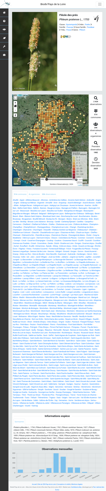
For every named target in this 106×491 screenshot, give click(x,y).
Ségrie (51, 387)
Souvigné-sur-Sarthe (46, 392)
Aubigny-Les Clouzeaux (59, 205)
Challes (52, 224)
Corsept (17, 240)
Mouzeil (89, 314)
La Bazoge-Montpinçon (42, 259)
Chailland (26, 224)
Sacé (45, 335)
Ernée (75, 246)
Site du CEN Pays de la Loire (47, 484)
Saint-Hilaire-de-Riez (43, 360)
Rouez (97, 333)
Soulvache (33, 392)
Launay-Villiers (28, 278)
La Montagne (94, 270)
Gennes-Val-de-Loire (38, 251)
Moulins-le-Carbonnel (75, 314)
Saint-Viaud (69, 381)
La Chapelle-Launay (71, 265)
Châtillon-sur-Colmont (21, 232)
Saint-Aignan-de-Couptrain (65, 335)
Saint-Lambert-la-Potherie (54, 362)
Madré (21, 297)
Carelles (80, 222)
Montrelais (44, 308)
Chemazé (16, 235)
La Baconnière (26, 259)
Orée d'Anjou (52, 322)
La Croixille (41, 268)
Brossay (50, 222)
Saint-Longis (54, 365)
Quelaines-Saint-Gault (21, 330)
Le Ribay (60, 284)
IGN (86, 185)
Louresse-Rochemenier (30, 295)
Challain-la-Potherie (39, 224)
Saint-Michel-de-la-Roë (27, 370)
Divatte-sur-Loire (66, 243)
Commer (81, 238)
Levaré (67, 289)
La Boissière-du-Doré (30, 262)
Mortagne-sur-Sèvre (22, 314)
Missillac (82, 303)
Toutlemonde (18, 397)
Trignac (52, 397)
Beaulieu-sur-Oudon (55, 211)
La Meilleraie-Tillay (70, 270)
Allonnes (44, 200)
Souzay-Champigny (63, 392)
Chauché (35, 232)
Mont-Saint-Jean (48, 311)
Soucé (55, 389)
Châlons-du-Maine (80, 224)
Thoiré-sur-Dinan (33, 395)
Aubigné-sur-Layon (40, 205)
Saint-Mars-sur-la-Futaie (56, 368)
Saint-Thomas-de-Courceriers (28, 381)
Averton (88, 205)
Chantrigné (17, 230)
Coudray (50, 240)
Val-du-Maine (27, 400)
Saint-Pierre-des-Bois (37, 376)
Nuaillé (96, 319)
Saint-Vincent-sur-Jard (38, 384)
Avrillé (94, 205)
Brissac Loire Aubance (37, 222)
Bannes (43, 208)
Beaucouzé (24, 211)
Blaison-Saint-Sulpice (33, 216)
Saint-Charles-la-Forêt (28, 343)
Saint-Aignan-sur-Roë (85, 335)
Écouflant (24, 246)
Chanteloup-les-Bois (85, 227)
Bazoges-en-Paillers (69, 208)
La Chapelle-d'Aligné (37, 265)
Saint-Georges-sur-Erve (53, 354)
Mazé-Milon (18, 303)
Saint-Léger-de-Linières (86, 362)
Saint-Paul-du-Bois (48, 373)
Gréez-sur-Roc (25, 254)
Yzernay (35, 406)
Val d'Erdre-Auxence (89, 397)
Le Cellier (22, 281)
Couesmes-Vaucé (70, 240)
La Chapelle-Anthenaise (85, 262)
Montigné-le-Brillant (75, 305)
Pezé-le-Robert (43, 324)
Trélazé (33, 397)
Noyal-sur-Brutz (71, 319)
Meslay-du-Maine (55, 303)
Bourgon (61, 219)
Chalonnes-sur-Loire (64, 224)
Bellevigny (89, 213)
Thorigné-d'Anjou (62, 395)
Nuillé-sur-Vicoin (19, 322)
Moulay (53, 314)
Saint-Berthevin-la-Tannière (54, 341)
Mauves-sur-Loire (85, 300)
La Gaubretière (94, 268)
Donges (78, 243)
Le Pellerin (51, 284)
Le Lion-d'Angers (89, 281)
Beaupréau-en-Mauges (73, 211)
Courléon (96, 240)
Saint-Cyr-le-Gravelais (47, 346)
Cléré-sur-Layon (29, 238)
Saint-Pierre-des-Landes (56, 376)
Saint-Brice (70, 341)
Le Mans (21, 284)
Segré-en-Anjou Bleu (39, 387)
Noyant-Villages (85, 319)
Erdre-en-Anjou (65, 246)
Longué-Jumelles (73, 292)
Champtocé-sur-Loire (60, 227)
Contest (98, 238)
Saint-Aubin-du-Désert (60, 338)
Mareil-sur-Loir (84, 297)
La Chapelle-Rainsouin (89, 265)
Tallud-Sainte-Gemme (81, 392)
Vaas (58, 397)
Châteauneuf (82, 230)
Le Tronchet (59, 289)
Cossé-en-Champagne (36, 240)
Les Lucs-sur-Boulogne (66, 287)
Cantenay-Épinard (68, 222)
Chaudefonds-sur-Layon (49, 232)
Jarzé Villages (41, 257)
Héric (95, 254)
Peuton (33, 324)
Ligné (84, 289)
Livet (22, 292)
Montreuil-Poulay (85, 308)
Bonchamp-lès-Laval (69, 216)
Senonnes (59, 387)
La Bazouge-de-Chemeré (63, 259)
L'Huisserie (76, 289)
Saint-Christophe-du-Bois (48, 343)
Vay (56, 400)
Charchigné (37, 230)
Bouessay (17, 219)
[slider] (46, 179)
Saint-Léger (70, 362)
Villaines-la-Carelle (27, 403)
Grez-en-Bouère (38, 254)
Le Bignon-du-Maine (67, 278)
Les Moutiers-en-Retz (84, 287)
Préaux (26, 327)
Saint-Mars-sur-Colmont (36, 368)
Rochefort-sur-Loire (40, 333)
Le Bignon (54, 278)
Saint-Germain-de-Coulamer (32, 357)
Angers (98, 200)
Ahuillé (15, 200)
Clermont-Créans (43, 238)
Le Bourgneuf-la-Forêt (85, 278)
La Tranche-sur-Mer (91, 276)
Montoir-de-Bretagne (30, 308)
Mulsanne (23, 316)
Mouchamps (43, 314)
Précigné (33, 327)
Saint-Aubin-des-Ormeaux (40, 338)
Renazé (66, 330)
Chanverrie (27, 230)
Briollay (23, 222)
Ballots (36, 208)
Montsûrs (71, 311)
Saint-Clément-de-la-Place (69, 343)
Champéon (93, 224)
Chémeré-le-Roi (28, 235)
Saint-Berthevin (36, 341)
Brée (91, 219)
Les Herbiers (50, 287)
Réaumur (48, 330)
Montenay (52, 305)
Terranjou (16, 395)
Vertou (93, 400)
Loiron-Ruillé (60, 292)
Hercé (89, 254)
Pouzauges (17, 327)
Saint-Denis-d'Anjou (65, 346)
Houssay (16, 257)
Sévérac (76, 387)
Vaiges (65, 397)
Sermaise (68, 387)
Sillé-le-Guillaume (30, 389)
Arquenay (62, 203)
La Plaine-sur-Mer (47, 273)
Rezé (91, 330)
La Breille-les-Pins (47, 262)
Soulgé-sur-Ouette (20, 392)
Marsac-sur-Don (26, 300)
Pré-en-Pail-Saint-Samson (60, 327)
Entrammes (40, 246)
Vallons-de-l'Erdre (46, 400)
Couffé (81, 240)
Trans (27, 397)
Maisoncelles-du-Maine (35, 297)
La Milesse (83, 270)
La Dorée (59, 268)
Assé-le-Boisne (89, 203)
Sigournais (17, 389)
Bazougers (83, 208)
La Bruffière (60, 262)
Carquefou (89, 222)
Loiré (28, 292)
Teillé (93, 392)
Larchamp (73, 273)
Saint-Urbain (46, 381)
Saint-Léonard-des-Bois (38, 365)
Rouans (77, 333)
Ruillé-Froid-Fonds (20, 335)
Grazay (15, 254)
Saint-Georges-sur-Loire (73, 354)
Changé (73, 227)
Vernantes (63, 400)
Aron (55, 203)
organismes (34, 194)
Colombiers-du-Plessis (68, 238)
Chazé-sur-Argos (82, 232)
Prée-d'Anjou (43, 327)
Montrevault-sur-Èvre (21, 311)
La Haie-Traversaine (37, 270)
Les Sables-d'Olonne (32, 289)
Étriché (97, 246)
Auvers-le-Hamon (76, 205)
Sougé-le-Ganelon (74, 389)
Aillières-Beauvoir (32, 200)
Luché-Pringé (55, 295)
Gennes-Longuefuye (21, 251)
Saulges (70, 384)
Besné (15, 216)
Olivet (29, 322)
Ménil (45, 303)
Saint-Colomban (87, 343)
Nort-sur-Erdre (37, 319)
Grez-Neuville (51, 254)
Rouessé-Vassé (87, 333)
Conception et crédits (63, 484)
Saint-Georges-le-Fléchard (32, 354)
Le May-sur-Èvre (32, 284)
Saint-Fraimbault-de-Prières (64, 351)
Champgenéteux (43, 227)
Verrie (70, 400)
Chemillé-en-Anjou (42, 235)
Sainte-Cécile (31, 349)
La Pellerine (25, 273)
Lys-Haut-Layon (77, 295)
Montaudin (42, 305)
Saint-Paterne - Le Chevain (28, 373)
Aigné (22, 200)
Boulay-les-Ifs (51, 219)
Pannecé (75, 322)
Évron (15, 249)
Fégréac (22, 249)
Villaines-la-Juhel (42, 403)
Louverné (44, 295)
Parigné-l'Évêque (86, 322)
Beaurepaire (88, 211)
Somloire (48, 389)
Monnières (24, 305)
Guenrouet (62, 254)
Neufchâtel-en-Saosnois (61, 316)
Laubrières (17, 278)
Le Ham (56, 281)
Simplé (40, 389)
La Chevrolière (29, 268)
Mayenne (97, 300)
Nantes (42, 316)
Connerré (90, 238)
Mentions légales (77, 484)
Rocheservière (54, 333)
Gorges (73, 251)
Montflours (62, 305)
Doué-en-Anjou (88, 243)
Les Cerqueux (78, 284)
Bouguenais (26, 219)
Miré (75, 303)
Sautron (85, 384)
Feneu (28, 249)
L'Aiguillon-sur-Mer (54, 270)
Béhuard (34, 213)
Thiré (24, 395)
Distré (56, 243)
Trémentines (43, 397)
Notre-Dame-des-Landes (54, 319)
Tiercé (72, 395)
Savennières (94, 384)
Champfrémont (30, 227)
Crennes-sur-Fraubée (21, 243)
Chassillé (47, 230)
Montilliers (89, 305)
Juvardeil (96, 257)
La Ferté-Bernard (71, 268)
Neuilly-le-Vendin (85, 316)
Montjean (16, 308)
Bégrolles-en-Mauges (21, 213)
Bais (14, 208)
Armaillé (49, 203)
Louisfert (16, 295)
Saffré (51, 335)
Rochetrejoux (67, 333)
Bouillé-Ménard (39, 219)
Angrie (16, 203)
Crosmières (41, 243)
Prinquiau (75, 327)
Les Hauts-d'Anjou (36, 287)
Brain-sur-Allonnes (80, 219)
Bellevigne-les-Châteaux (74, 213)
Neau (48, 316)
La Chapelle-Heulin (54, 265)
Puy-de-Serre (93, 327)
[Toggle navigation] (100, 4)
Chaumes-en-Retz (68, 232)
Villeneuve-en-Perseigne (60, 403)
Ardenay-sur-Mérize (28, 203)
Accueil (34, 484)
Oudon (68, 322)
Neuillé (75, 316)
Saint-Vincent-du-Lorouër (86, 381)
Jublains (64, 257)
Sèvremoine (86, 387)
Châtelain (93, 230)
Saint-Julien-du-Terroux (34, 362)
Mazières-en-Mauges (33, 303)
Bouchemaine (84, 216)
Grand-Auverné (90, 251)
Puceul (83, 327)
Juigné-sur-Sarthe (77, 257)
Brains (69, 219)
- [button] (15, 110)
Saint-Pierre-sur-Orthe (40, 379)
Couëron (58, 240)
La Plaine (34, 273)
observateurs (49, 194)
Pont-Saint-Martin (75, 324)
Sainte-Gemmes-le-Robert (48, 349)
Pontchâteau (62, 324)
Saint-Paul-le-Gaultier (65, 373)
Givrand (66, 251)
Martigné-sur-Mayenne (43, 300)
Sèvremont (96, 387)
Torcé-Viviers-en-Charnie (86, 395)
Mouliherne (61, 314)
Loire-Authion (36, 292)
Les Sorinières (47, 289)
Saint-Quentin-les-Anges (59, 379)
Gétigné (59, 251)
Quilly (33, 330)
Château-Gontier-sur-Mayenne (64, 230)
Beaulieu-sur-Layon (38, 211)
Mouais (34, 314)
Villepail (90, 403)
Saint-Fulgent (81, 351)
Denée (50, 243)
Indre (23, 257)
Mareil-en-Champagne (68, 297)
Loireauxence (48, 292)
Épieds (49, 246)
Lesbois (68, 284)
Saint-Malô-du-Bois (84, 365)
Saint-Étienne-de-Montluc (42, 351)
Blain (21, 216)
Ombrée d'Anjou (39, 322)
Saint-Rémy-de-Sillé (78, 379)
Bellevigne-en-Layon (56, 213)
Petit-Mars (24, 324)
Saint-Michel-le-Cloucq (46, 370)
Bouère (94, 216)
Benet (97, 213)
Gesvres (51, 251)
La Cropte (51, 268)
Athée (16, 205)
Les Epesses (90, 284)
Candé (57, 222)
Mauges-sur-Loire (60, 300)
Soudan (63, 389)
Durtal (16, 246)
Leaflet (80, 185)
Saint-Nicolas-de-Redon (78, 370)
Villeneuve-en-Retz (78, 403)
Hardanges (81, 254)
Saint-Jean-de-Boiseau (80, 360)
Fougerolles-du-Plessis (81, 249)
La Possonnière (61, 273)
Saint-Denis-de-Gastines (83, 346)
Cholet (88, 235)
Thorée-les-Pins (48, 395)
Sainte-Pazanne (84, 349)
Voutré (27, 406)
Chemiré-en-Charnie (59, 235)
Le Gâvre (30, 281)
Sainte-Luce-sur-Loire (68, 349)
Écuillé (31, 246)
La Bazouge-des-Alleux (83, 259)
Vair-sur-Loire (74, 397)
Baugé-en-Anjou (54, 208)
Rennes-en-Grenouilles (79, 330)
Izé (28, 257)
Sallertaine (52, 384)
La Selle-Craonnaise (43, 276)
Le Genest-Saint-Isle (44, 281)
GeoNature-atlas (76, 487)
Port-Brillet (88, 324)
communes (20, 194)
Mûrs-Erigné (33, 316)
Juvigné (16, 259)
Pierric (52, 324)
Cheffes (94, 232)
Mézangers (68, 303)
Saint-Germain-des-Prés (54, 357)
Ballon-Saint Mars (25, 208)
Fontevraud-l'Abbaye (57, 249)
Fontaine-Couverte (40, 249)
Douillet (99, 243)
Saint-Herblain (28, 360)
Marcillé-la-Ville (52, 297)
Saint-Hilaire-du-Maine (61, 360)
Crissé (33, 243)
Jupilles (88, 257)
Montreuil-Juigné (70, 308)
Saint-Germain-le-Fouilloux (75, 357)
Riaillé (97, 330)
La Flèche (83, 268)
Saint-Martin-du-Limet (76, 368)
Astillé (98, 203)
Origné (61, 322)
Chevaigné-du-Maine (77, 235)
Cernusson (17, 224)
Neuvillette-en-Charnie (21, 319)
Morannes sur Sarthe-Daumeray (88, 311)
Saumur (77, 384)
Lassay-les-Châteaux (61, 276)
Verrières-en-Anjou (81, 400)
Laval (38, 278)
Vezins (15, 403)
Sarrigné (61, 384)
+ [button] (15, 103)
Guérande (72, 254)
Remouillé (57, 330)
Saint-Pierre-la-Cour (93, 376)
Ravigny (40, 330)
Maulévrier (73, 300)
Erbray (55, 246)
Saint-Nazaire (62, 370)
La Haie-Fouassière (20, 270)
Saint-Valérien (58, 381)
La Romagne (90, 273)
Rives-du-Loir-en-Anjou (22, 333)
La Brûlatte (70, 262)
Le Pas (43, 284)
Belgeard (42, 213)
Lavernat (44, 278)
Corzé (23, 240)
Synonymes (19, 422)
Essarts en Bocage (86, 246)
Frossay (95, 249)
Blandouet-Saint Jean (51, 216)
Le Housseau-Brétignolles (71, 281)
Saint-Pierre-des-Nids (76, 376)
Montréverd (35, 311)
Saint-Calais (81, 341)
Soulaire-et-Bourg (90, 389)
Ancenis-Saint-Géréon (76, 200)
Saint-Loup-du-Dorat (68, 365)
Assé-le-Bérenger (74, 203)
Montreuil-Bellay (55, 308)
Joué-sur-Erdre (54, 257)
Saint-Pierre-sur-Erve (22, 379)
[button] (15, 106)
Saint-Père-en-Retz (82, 373)
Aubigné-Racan (26, 205)
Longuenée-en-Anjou (90, 292)
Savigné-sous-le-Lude (21, 387)
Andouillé (90, 200)
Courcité (88, 240)
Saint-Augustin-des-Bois (80, 338)
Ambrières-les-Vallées (58, 200)
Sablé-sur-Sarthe (35, 335)
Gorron (80, 251)
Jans (32, 257)
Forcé (68, 249)
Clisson (54, 238)
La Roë (81, 273)
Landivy (16, 273)
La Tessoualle (76, 276)
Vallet (35, 400)
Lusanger (65, 295)
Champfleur (17, 227)
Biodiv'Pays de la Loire (53, 4)
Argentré (40, 203)
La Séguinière (28, 276)
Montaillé (33, 305)
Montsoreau (61, 311)
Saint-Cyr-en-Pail (31, 346)
